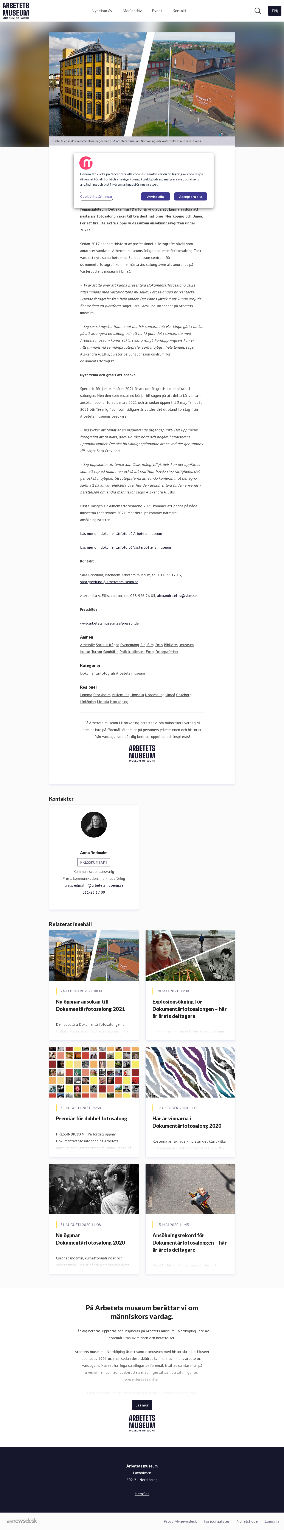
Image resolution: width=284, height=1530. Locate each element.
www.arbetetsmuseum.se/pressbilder (110, 623)
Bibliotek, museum (179, 644)
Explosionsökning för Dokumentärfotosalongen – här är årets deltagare (189, 1009)
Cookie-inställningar (96, 196)
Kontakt (179, 10)
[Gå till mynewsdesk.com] (22, 1521)
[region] (144, 180)
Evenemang (129, 644)
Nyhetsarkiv (102, 10)
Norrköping (119, 701)
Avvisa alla (155, 196)
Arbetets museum (130, 673)
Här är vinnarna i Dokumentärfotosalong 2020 (186, 1122)
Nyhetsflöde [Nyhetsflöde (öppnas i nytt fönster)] (247, 1521)
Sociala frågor (107, 644)
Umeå (170, 694)
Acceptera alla (190, 196)
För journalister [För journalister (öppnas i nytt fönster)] (217, 1521)
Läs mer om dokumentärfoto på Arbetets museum (121, 533)
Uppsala (137, 694)
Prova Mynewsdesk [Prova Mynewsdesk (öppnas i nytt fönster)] (180, 1521)
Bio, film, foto (151, 644)
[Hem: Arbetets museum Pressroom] (16, 11)
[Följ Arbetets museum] (274, 11)
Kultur (85, 651)
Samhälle (110, 651)
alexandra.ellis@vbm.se (177, 595)
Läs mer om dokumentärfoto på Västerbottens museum (125, 547)
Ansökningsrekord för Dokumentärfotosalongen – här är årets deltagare (189, 1242)
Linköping (88, 701)
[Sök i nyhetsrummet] (257, 10)
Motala (103, 701)
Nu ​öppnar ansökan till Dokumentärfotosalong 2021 (90, 1005)
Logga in (272, 1521)
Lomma (86, 694)
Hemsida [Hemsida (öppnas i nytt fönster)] (142, 1493)
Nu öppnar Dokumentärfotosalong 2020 (90, 1239)
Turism (96, 651)
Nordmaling (155, 694)
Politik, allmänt (132, 651)
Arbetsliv (87, 644)
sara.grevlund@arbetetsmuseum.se (109, 581)
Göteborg (184, 694)
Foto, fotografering (162, 651)
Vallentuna (120, 694)
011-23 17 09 (93, 892)
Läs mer (142, 1405)
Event (157, 10)
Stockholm (102, 694)
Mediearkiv (132, 10)
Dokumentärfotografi (97, 673)
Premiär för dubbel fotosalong (91, 1118)
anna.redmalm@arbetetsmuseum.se (93, 885)
